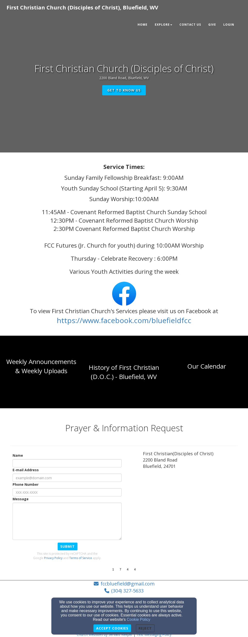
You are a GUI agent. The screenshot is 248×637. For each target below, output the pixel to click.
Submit (67, 546)
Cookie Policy (138, 619)
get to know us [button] (124, 90)
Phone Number (26, 484)
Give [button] (212, 25)
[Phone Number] (67, 492)
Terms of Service (80, 558)
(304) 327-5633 (127, 590)
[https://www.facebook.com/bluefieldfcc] (124, 321)
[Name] (67, 463)
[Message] (67, 521)
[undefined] (41, 372)
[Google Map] (190, 508)
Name (18, 455)
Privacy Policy (53, 558)
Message (21, 499)
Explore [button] (163, 25)
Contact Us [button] (190, 25)
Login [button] (228, 25)
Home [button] (142, 25)
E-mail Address (26, 470)
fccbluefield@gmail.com (128, 583)
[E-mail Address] (67, 478)
